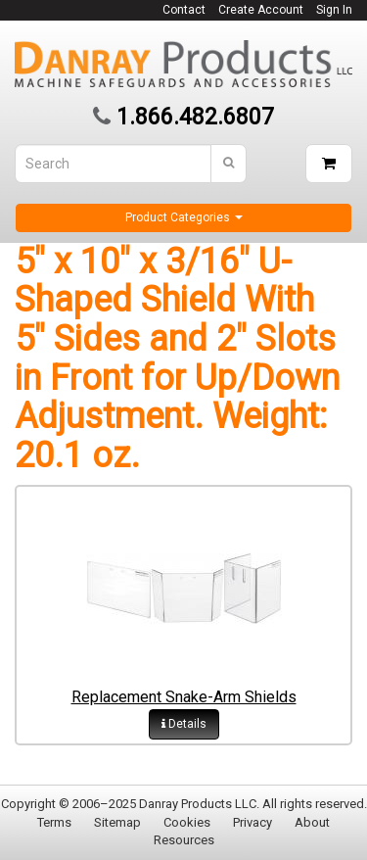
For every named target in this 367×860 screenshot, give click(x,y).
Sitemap (117, 822)
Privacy (252, 822)
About (312, 822)
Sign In (334, 10)
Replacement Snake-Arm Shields (184, 697)
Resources (184, 840)
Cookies (186, 822)
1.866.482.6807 (195, 117)
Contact (184, 10)
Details (183, 724)
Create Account (260, 10)
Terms (54, 822)
